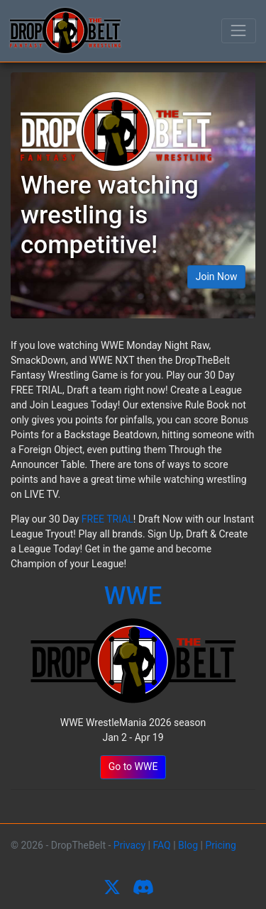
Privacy (129, 845)
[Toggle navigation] (238, 30)
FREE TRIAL (107, 519)
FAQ (161, 845)
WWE (133, 595)
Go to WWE (133, 766)
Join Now (217, 276)
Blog (188, 845)
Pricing (220, 845)
